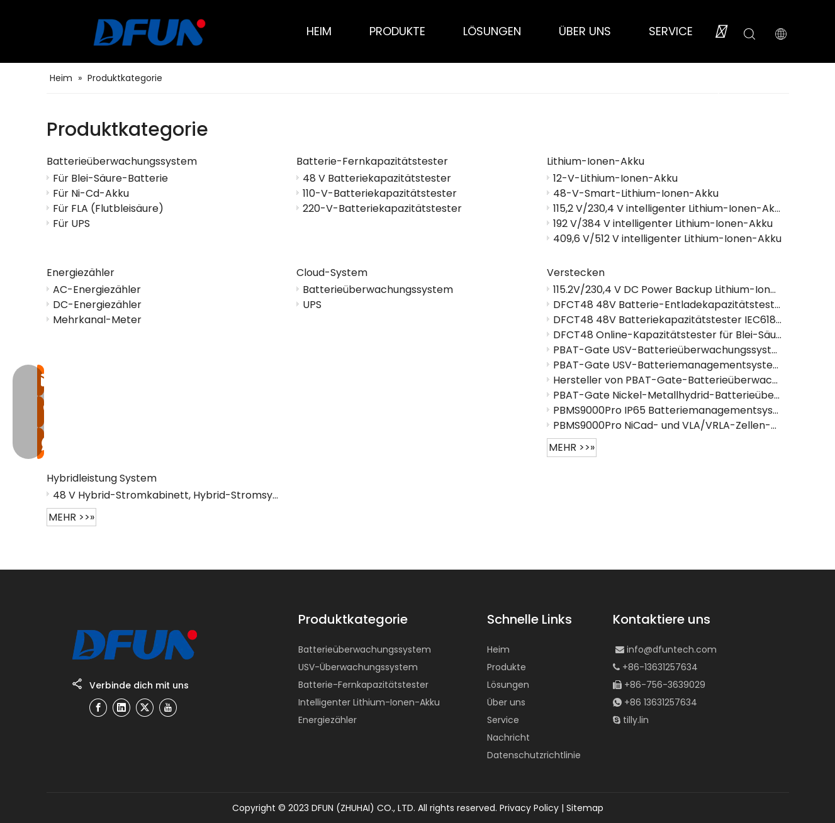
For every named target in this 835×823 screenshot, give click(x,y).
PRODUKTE (397, 31)
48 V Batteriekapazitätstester (377, 178)
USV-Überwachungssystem (358, 667)
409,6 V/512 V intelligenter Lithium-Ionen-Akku (667, 238)
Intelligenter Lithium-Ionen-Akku (369, 702)
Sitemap (584, 808)
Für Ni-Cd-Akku (91, 193)
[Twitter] (145, 708)
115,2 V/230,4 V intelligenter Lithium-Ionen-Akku (667, 208)
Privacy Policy (529, 808)
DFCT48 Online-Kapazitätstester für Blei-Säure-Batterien (667, 334)
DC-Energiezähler (97, 304)
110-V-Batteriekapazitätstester (380, 193)
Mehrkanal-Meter (97, 319)
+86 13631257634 (660, 702)
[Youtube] (168, 708)
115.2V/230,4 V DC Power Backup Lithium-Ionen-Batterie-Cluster (667, 289)
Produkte (506, 667)
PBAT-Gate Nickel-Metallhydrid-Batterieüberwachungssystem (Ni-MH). (667, 395)
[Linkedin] (121, 708)
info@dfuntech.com (672, 649)
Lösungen (508, 684)
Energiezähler (81, 272)
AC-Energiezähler (97, 289)
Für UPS (71, 223)
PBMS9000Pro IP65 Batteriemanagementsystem (667, 410)
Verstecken (576, 272)
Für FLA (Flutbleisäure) (108, 208)
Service (503, 720)
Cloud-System (331, 272)
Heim (498, 649)
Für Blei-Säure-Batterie (110, 178)
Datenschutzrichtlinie (534, 755)
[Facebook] (98, 708)
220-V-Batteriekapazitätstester (382, 208)
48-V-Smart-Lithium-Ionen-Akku (636, 193)
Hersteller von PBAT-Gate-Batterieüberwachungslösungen (667, 380)
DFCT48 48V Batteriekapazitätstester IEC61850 (667, 319)
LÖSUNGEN (492, 31)
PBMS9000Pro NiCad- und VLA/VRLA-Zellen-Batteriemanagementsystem (667, 425)
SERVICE (671, 31)
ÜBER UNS (585, 31)
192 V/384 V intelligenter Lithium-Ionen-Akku (663, 223)
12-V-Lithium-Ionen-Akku (615, 178)
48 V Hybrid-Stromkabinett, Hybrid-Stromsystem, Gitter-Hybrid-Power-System (167, 495)
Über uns (506, 702)
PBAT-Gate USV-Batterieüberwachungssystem (667, 349)
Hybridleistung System (102, 478)
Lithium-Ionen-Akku (595, 161)
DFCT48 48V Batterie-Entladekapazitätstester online (667, 304)
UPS (312, 304)
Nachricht (508, 737)
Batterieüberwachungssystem (122, 161)
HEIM (319, 31)
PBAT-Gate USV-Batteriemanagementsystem (667, 365)
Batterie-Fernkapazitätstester (372, 161)
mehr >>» (572, 447)
